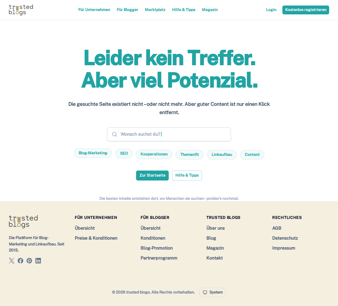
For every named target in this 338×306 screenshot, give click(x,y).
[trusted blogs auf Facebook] (20, 261)
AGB (276, 228)
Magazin (210, 9)
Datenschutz (285, 238)
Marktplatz (155, 9)
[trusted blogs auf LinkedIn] (38, 261)
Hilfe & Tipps (183, 9)
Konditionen (153, 238)
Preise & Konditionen (96, 238)
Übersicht (85, 228)
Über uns (215, 228)
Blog (211, 238)
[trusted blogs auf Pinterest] (29, 261)
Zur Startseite (152, 175)
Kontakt (214, 258)
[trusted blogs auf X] (11, 261)
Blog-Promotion (157, 248)
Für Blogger (127, 9)
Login (271, 9)
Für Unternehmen (94, 9)
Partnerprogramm (159, 258)
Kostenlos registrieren (305, 9)
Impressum (283, 248)
